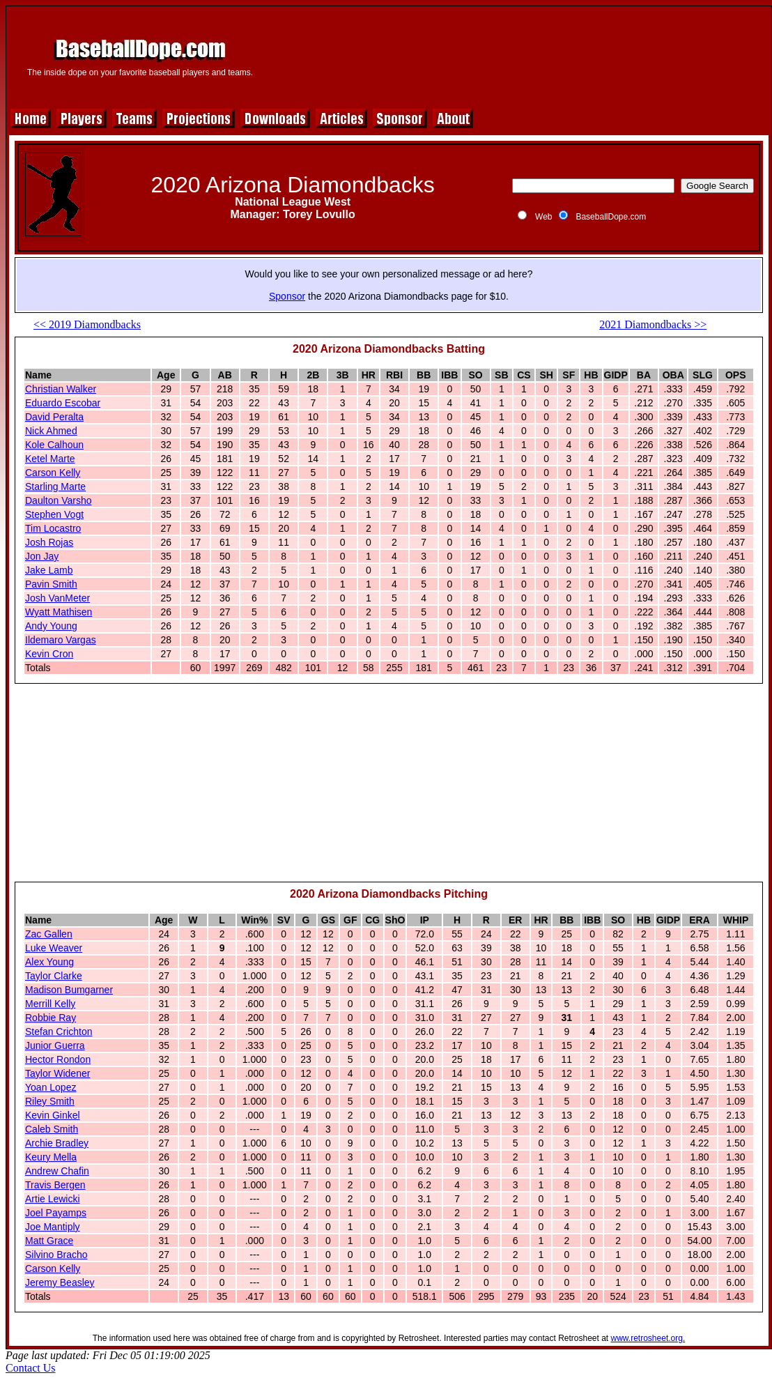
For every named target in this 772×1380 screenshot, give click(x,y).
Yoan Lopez (50, 1087)
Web (543, 217)
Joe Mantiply (52, 1226)
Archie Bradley (56, 1143)
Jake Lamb (48, 570)
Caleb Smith (51, 1129)
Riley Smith (50, 1101)
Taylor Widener (57, 1073)
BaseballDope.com (611, 217)
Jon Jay (42, 556)
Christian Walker (60, 388)
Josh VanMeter (57, 598)
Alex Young (49, 961)
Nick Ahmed (51, 430)
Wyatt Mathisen (58, 612)
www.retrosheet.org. (648, 1338)
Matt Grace (49, 1240)
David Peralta (54, 416)
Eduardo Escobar (62, 402)
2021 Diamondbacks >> (653, 324)
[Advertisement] (519, 55)
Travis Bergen (55, 1184)
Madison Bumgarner (69, 989)
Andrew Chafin (57, 1170)
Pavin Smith (51, 584)
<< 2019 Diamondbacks (87, 324)
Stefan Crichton (59, 1031)
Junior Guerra (55, 1045)
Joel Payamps (55, 1212)
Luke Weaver (53, 947)
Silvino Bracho (56, 1254)
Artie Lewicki (52, 1198)
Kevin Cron (49, 653)
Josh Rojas (49, 542)
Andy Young (51, 625)
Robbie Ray (50, 1017)
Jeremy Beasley (60, 1282)
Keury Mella (51, 1157)
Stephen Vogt (54, 514)
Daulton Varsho (58, 500)
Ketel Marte (50, 458)
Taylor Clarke (53, 975)
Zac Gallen (48, 934)
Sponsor (287, 296)
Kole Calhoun (54, 444)
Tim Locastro (53, 528)
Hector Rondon (58, 1059)
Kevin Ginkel (52, 1115)
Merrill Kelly (50, 1003)
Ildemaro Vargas (60, 639)
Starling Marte (55, 486)
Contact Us (31, 1368)
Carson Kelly (52, 472)
